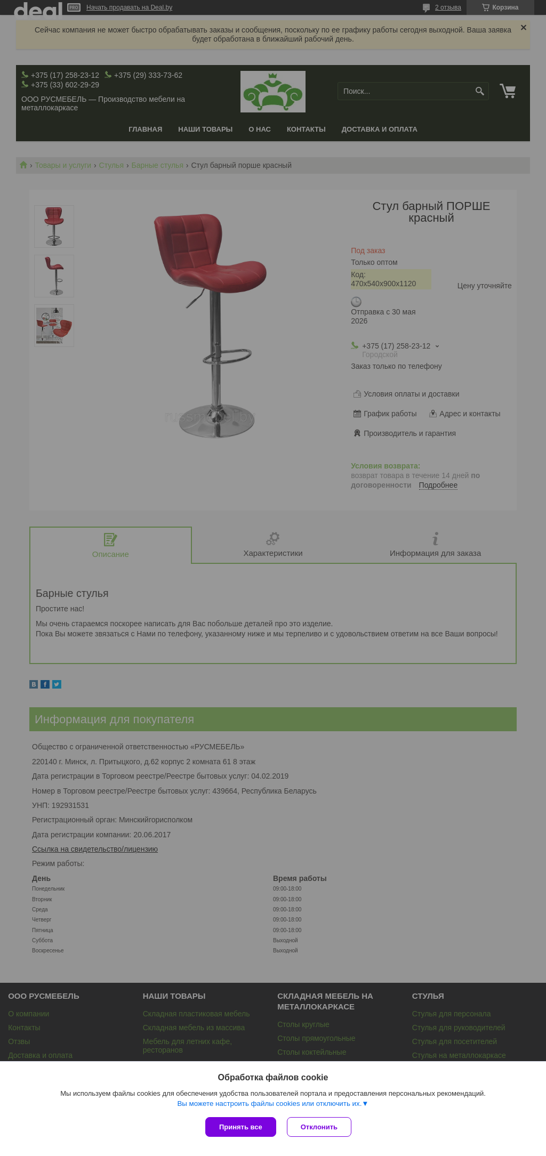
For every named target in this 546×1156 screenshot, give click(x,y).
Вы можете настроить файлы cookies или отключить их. (269, 1104)
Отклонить (319, 1127)
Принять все (240, 1127)
